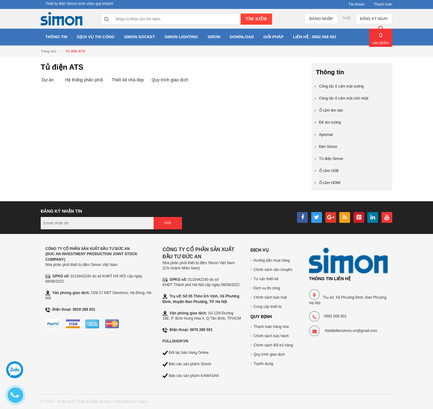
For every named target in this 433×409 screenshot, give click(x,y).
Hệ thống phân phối (84, 79)
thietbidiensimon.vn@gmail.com (351, 331)
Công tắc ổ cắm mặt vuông (341, 86)
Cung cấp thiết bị (268, 307)
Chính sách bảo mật (270, 297)
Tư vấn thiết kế (266, 279)
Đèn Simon (328, 147)
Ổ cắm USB (329, 171)
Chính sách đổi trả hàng (273, 345)
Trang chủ (48, 51)
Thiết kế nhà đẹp (128, 79)
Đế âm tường (330, 122)
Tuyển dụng (263, 364)
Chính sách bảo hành (271, 336)
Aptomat (326, 135)
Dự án (48, 79)
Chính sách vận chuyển (273, 270)
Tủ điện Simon (331, 159)
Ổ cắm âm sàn (331, 110)
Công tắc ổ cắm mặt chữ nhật (344, 98)
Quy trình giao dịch (170, 79)
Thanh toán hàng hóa (271, 327)
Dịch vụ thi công (267, 288)
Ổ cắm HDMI (329, 183)
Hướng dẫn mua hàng (272, 260)
